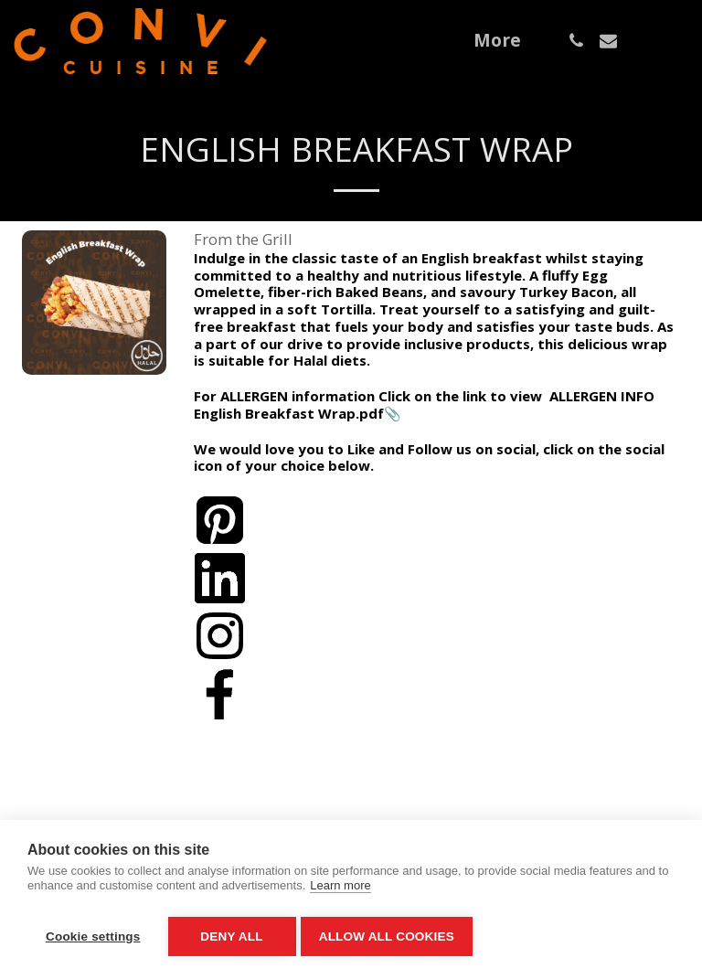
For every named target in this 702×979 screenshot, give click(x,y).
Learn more (340, 891)
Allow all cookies (391, 936)
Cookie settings (93, 936)
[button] (576, 40)
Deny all (231, 936)
